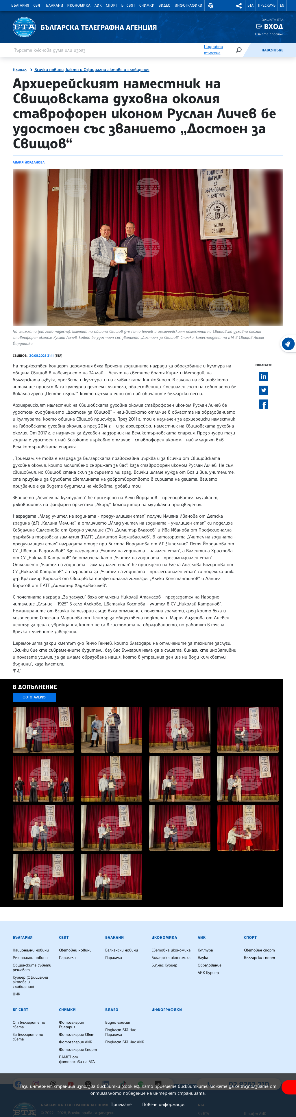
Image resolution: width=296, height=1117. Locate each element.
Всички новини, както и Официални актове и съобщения (91, 70)
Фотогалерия (35, 697)
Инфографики (188, 5)
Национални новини (31, 950)
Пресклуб (266, 5)
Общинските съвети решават (32, 967)
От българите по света (29, 1024)
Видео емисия (117, 1022)
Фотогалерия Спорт (78, 1049)
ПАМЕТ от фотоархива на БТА (77, 1059)
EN (282, 5)
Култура (205, 950)
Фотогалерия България (71, 1024)
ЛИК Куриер (208, 973)
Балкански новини (121, 950)
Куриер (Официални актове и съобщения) (30, 982)
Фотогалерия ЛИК (75, 1042)
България (20, 5)
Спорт (111, 5)
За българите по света (28, 1037)
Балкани (54, 5)
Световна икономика (170, 950)
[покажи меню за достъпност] (289, 1087)
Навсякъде (272, 50)
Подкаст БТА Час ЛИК (124, 1042)
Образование (209, 965)
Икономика (79, 5)
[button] (211, 5)
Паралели (67, 958)
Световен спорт (259, 950)
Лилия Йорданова (29, 162)
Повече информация (164, 1104)
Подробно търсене (213, 49)
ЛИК (98, 5)
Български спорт (259, 958)
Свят (37, 5)
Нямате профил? (269, 34)
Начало (20, 70)
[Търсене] (239, 50)
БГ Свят (128, 5)
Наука (203, 958)
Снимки (147, 5)
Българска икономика (170, 958)
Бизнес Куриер (164, 965)
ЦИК (16, 994)
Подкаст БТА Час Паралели (120, 1032)
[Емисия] (252, 50)
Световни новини (75, 950)
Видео (165, 5)
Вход (273, 26)
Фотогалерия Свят (76, 1034)
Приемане (121, 1104)
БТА (250, 5)
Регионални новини (30, 958)
